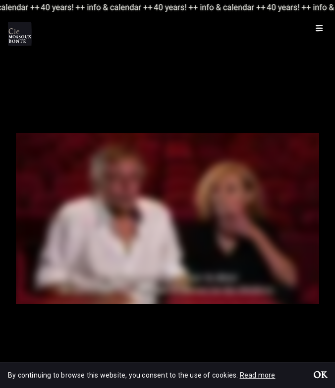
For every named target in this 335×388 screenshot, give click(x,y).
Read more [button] (258, 375)
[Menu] (319, 28)
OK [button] (320, 376)
